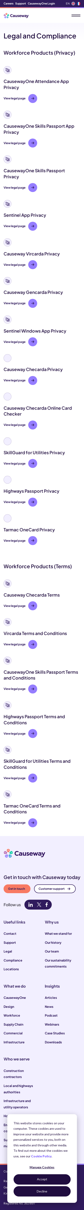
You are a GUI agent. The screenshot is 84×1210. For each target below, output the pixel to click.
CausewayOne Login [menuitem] (41, 3)
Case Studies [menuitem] (55, 1033)
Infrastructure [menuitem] (14, 1042)
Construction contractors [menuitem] (14, 1074)
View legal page (19, 98)
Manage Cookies (42, 1167)
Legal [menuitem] (8, 951)
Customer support (54, 888)
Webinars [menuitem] (52, 1024)
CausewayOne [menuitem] (15, 997)
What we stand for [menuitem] (58, 933)
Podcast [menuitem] (51, 1015)
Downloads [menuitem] (53, 1042)
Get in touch (16, 888)
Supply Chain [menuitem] (13, 1024)
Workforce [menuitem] (12, 1015)
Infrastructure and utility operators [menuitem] (17, 1104)
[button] (42, 84)
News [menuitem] (49, 1006)
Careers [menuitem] (8, 3)
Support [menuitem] (20, 3)
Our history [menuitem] (53, 942)
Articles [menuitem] (51, 997)
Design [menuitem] (9, 1006)
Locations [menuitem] (11, 969)
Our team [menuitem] (52, 951)
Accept (42, 1179)
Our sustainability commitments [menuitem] (58, 963)
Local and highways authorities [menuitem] (18, 1089)
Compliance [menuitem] (13, 960)
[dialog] (42, 1158)
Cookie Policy (41, 1156)
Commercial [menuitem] (13, 1033)
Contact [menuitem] (10, 933)
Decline (42, 1191)
